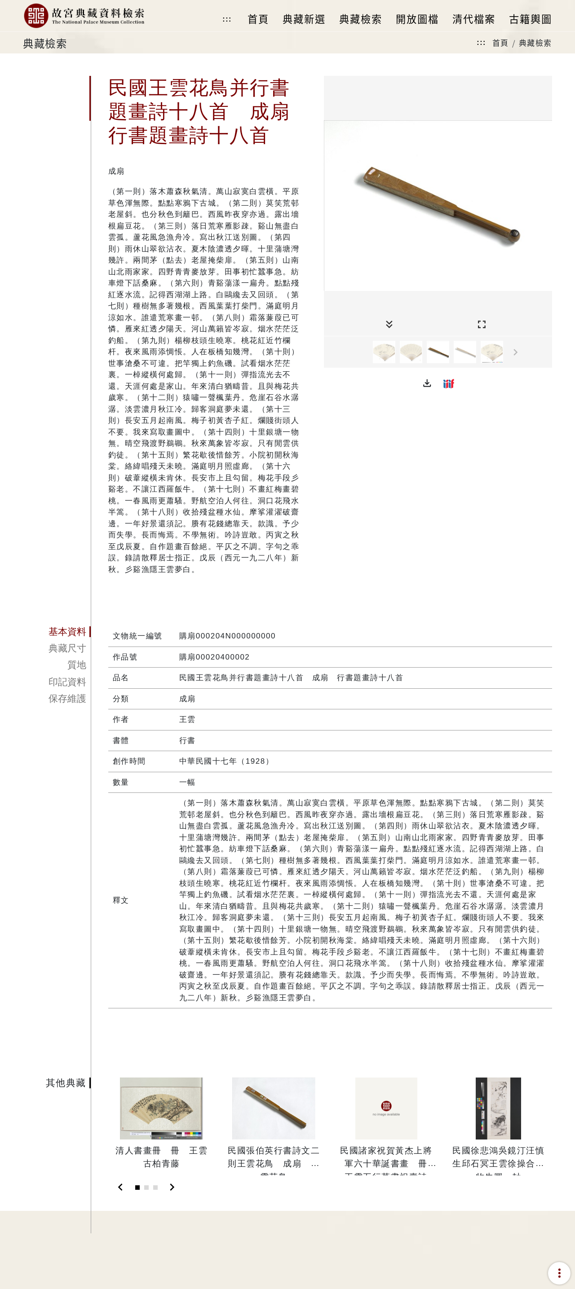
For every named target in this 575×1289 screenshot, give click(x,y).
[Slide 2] (146, 1187)
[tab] (57, 632)
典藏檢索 (535, 42)
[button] (427, 383)
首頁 (500, 42)
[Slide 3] (155, 1187)
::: (226, 19)
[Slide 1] (137, 1187)
